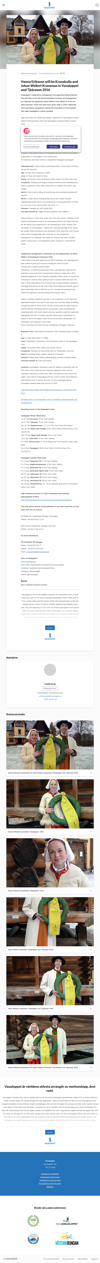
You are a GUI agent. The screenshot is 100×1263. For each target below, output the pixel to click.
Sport (23, 584)
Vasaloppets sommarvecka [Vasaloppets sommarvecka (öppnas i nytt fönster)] (50, 1180)
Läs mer (50, 628)
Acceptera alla (70, 147)
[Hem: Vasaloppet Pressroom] (49, 5)
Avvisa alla (53, 147)
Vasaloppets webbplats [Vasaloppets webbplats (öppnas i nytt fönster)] (50, 1174)
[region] (51, 139)
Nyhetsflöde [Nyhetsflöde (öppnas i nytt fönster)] (83, 1259)
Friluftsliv (37, 584)
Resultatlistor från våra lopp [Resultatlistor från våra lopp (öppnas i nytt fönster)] (50, 1183)
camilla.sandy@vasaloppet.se (50, 696)
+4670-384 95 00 (50, 699)
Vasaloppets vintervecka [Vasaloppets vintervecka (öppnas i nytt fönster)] (50, 1177)
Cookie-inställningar (31, 147)
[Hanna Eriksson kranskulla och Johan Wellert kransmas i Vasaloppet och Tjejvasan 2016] (50, 745)
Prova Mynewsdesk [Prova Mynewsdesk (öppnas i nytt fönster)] (51, 1259)
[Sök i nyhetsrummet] (97, 5)
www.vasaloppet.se (28, 561)
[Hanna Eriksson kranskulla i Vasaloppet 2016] (50, 804)
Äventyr (44, 584)
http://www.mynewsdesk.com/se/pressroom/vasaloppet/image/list (46, 500)
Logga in (94, 1259)
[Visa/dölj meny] (3, 5)
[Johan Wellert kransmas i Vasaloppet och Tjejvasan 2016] (50, 921)
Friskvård (29, 584)
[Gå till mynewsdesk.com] (10, 1259)
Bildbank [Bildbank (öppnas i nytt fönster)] (50, 1187)
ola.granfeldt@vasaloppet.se (37, 552)
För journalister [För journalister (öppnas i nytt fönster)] (68, 1259)
